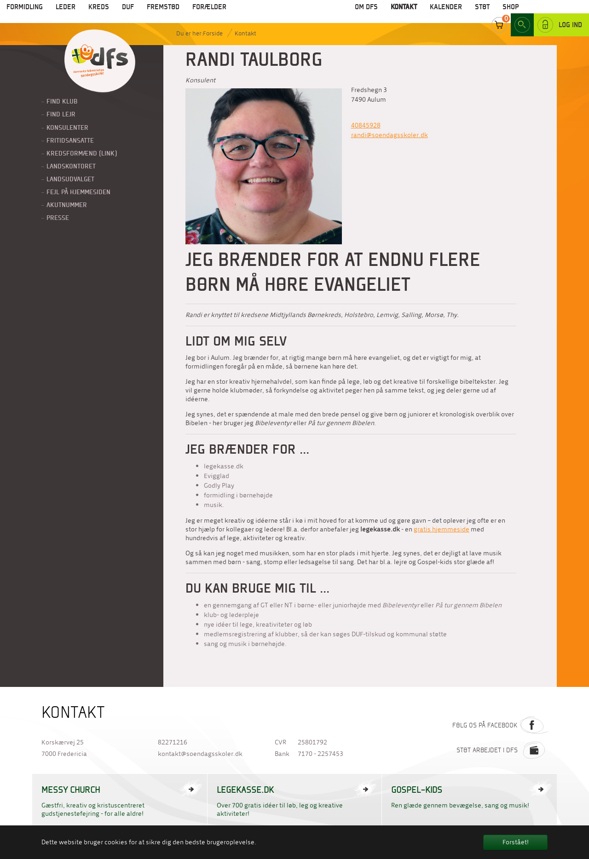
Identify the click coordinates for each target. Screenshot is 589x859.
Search (522, 13)
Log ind (559, 13)
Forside (213, 33)
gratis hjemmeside (441, 529)
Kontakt (245, 33)
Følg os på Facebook (500, 725)
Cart (499, 13)
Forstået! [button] (515, 842)
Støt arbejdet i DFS (502, 750)
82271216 (172, 742)
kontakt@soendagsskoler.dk (200, 754)
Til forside (99, 61)
